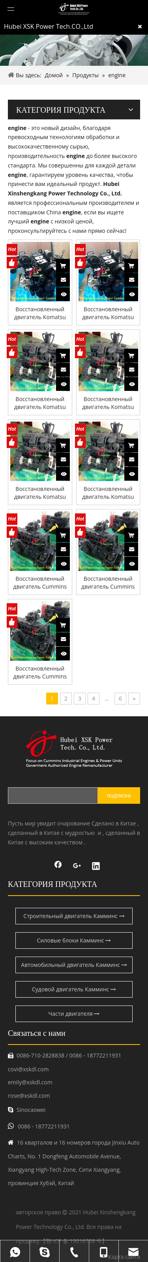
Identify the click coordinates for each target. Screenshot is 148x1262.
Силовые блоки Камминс (74, 940)
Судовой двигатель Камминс (74, 989)
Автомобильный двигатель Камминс (74, 964)
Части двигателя (74, 1013)
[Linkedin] (96, 867)
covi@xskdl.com (28, 1069)
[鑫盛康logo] (74, 749)
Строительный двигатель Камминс (73, 916)
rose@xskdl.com (29, 1095)
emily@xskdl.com (30, 1082)
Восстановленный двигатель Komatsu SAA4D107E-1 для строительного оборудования (40, 493)
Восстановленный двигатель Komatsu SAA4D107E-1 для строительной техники (40, 403)
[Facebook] (58, 867)
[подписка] (118, 795)
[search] (60, 795)
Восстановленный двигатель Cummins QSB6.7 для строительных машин (40, 583)
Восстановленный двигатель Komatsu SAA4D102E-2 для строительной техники (40, 313)
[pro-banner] (74, 50)
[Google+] (77, 867)
